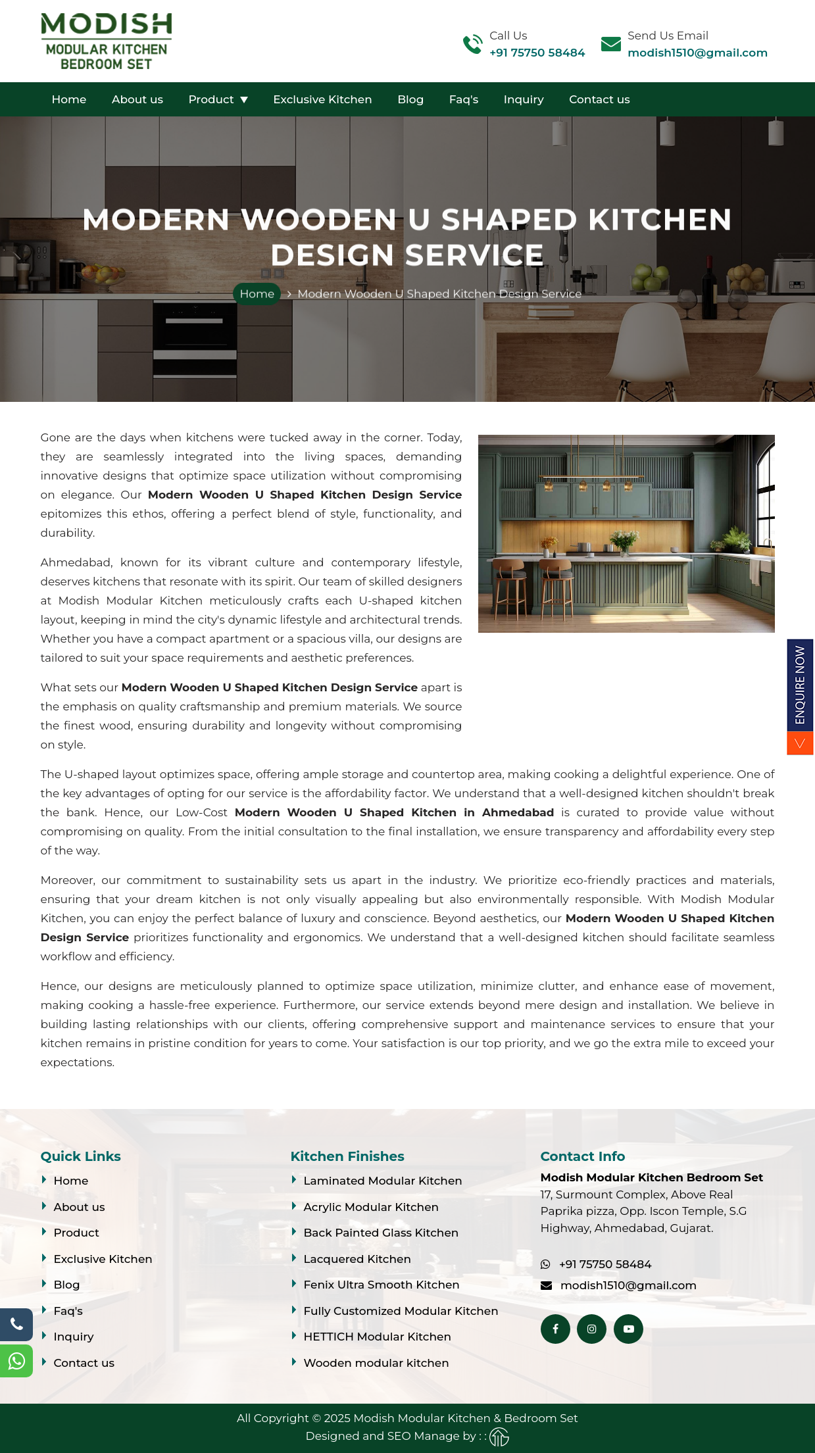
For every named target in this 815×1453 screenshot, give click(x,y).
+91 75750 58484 (537, 52)
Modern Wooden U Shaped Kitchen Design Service (439, 294)
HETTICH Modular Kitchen (377, 1336)
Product (211, 99)
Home (69, 99)
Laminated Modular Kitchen (383, 1180)
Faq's (463, 99)
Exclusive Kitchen (322, 99)
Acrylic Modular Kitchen (371, 1207)
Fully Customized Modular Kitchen (401, 1311)
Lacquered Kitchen (357, 1259)
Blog (410, 99)
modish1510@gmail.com (698, 52)
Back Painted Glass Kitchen (381, 1232)
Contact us (599, 99)
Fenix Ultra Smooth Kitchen (382, 1284)
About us (137, 99)
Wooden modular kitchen (376, 1362)
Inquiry (524, 99)
